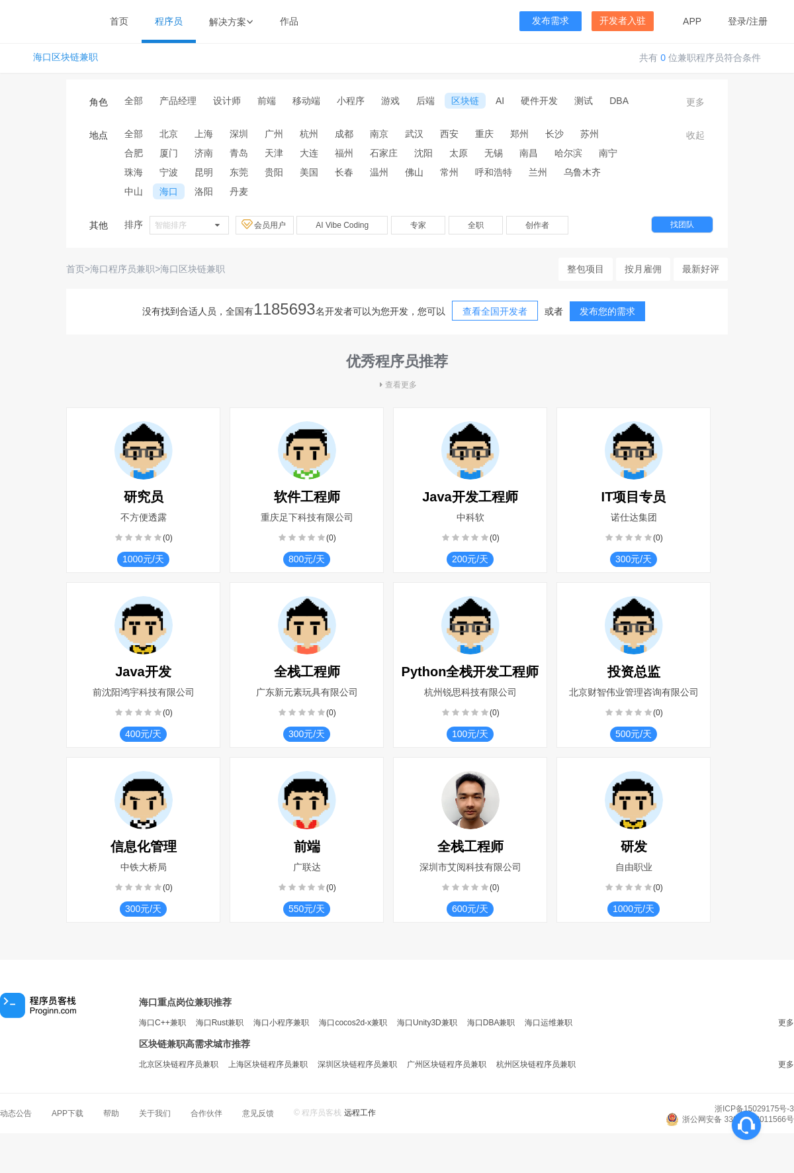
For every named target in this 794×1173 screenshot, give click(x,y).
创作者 (537, 225)
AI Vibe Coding (342, 225)
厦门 (168, 153)
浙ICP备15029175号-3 (754, 1109)
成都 (344, 133)
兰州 (538, 172)
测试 (583, 100)
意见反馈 (258, 1113)
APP (692, 21)
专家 (418, 225)
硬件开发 (539, 100)
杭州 (309, 133)
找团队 (682, 224)
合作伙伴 (206, 1113)
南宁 (608, 153)
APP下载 (67, 1113)
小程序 (351, 100)
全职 (476, 225)
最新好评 (700, 269)
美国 (309, 172)
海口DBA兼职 (491, 1022)
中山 (133, 191)
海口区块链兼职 (65, 57)
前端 (266, 100)
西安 (449, 133)
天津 (274, 153)
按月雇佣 (643, 269)
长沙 (554, 133)
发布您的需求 (607, 311)
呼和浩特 (493, 172)
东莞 (239, 172)
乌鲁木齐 (582, 172)
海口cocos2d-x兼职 (353, 1022)
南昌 (528, 153)
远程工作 (360, 1112)
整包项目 (585, 269)
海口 (168, 191)
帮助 (111, 1113)
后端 (425, 100)
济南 (204, 153)
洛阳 (204, 191)
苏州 (589, 133)
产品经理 (178, 100)
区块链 (465, 100)
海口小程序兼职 (281, 1022)
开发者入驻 (622, 21)
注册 (758, 21)
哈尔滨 (568, 153)
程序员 (169, 21)
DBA (619, 100)
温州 (379, 172)
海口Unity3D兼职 (427, 1022)
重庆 (484, 133)
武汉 (414, 133)
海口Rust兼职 (220, 1022)
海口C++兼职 (162, 1022)
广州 (274, 133)
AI (500, 100)
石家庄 (384, 153)
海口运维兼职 (548, 1022)
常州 (449, 172)
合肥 (133, 153)
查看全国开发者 (495, 311)
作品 (289, 21)
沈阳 (423, 153)
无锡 (493, 153)
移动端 (306, 100)
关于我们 (155, 1113)
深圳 (239, 133)
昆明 (204, 172)
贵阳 (274, 172)
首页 (119, 21)
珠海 (133, 172)
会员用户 (265, 224)
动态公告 (16, 1113)
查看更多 (397, 384)
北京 (168, 133)
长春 (344, 172)
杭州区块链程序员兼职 (536, 1064)
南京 (379, 133)
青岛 (239, 153)
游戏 (390, 100)
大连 (309, 153)
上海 (204, 133)
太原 (458, 153)
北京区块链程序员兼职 (178, 1064)
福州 (344, 153)
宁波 (168, 172)
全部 (133, 100)
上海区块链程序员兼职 (268, 1064)
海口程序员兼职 (122, 269)
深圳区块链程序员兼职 (357, 1064)
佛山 (414, 172)
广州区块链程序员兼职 (446, 1064)
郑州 (519, 133)
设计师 (227, 100)
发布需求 (550, 21)
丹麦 (239, 191)
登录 (737, 21)
